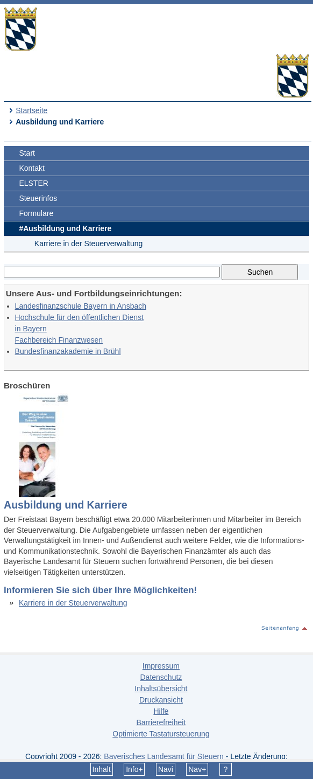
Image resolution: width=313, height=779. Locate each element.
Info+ (134, 769)
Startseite (31, 110)
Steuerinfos (38, 198)
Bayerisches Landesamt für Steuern (164, 756)
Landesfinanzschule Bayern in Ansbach (80, 306)
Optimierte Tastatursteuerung (160, 733)
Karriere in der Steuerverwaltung (88, 243)
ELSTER (33, 183)
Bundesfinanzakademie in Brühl (68, 351)
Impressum (161, 666)
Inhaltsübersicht (160, 688)
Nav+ (197, 769)
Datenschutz (161, 677)
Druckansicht (161, 699)
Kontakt (31, 168)
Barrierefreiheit (161, 722)
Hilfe (160, 711)
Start (27, 153)
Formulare (36, 213)
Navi (165, 769)
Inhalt (102, 769)
